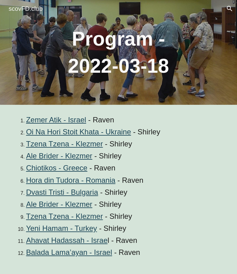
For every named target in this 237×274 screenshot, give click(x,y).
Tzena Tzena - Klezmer (64, 144)
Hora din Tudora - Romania (70, 180)
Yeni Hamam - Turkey (61, 228)
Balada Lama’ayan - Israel (69, 252)
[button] (229, 8)
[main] (118, 52)
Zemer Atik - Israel (56, 120)
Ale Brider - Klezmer (59, 156)
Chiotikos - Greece (56, 168)
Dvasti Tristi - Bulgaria (62, 192)
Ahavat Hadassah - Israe (66, 240)
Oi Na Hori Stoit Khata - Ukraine (78, 132)
